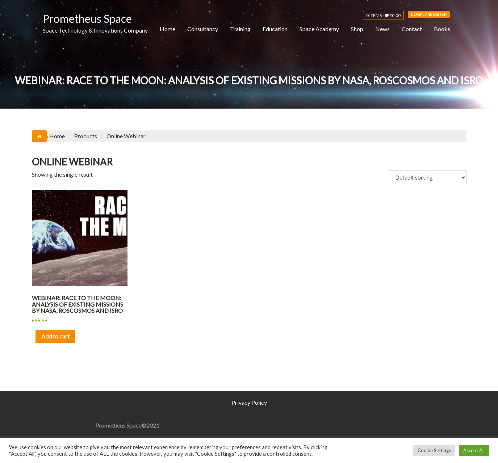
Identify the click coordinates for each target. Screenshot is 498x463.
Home (167, 28)
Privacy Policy (249, 402)
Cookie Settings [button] (434, 450)
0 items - (383, 15)
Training (240, 28)
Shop (357, 28)
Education (275, 28)
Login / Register (429, 14)
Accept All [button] (474, 450)
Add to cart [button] (55, 336)
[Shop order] (427, 177)
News (382, 28)
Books (442, 28)
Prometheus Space (87, 18)
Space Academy (319, 28)
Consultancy (202, 28)
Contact (412, 28)
